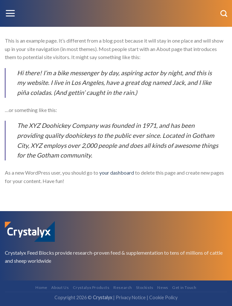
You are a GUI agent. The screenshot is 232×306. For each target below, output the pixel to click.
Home (41, 287)
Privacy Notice (131, 297)
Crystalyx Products (91, 287)
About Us (60, 287)
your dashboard (116, 172)
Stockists (144, 287)
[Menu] (10, 13)
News (162, 287)
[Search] (223, 13)
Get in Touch (184, 287)
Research (122, 287)
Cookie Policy (163, 297)
